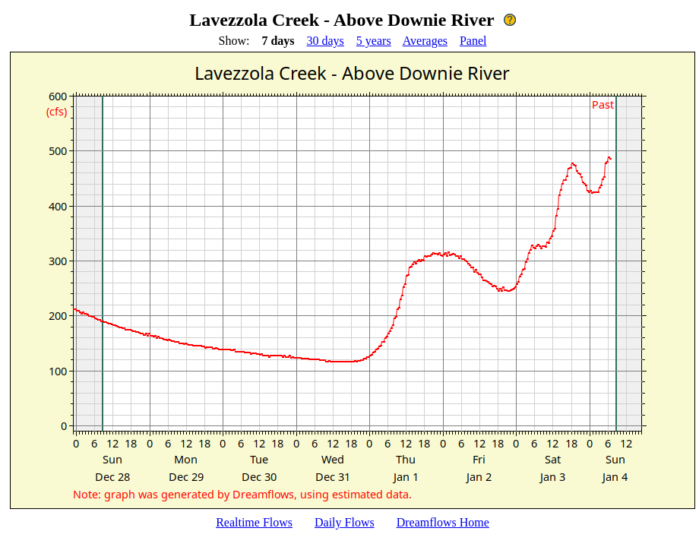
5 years (373, 40)
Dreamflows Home (443, 522)
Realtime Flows (254, 522)
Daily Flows (345, 522)
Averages (425, 40)
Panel (473, 40)
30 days (325, 40)
